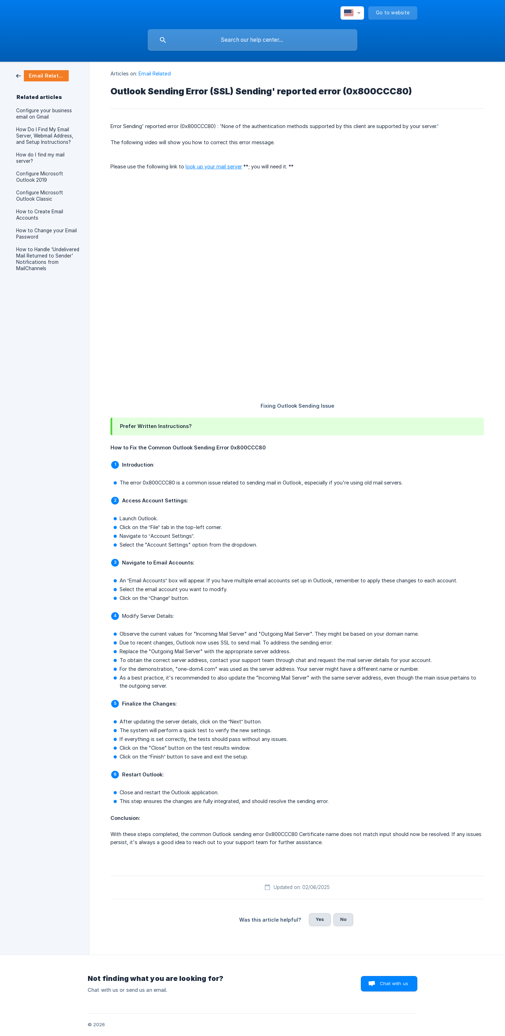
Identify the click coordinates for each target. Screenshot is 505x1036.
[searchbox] (252, 40)
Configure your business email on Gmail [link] (44, 114)
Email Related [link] (154, 73)
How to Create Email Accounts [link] (39, 215)
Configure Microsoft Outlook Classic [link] (39, 196)
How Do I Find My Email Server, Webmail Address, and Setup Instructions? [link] (44, 136)
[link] (42, 75)
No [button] (343, 919)
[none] (352, 13)
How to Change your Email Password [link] (46, 234)
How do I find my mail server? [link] (40, 158)
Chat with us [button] (394, 983)
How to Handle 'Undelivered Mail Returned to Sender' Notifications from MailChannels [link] (47, 259)
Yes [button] (320, 919)
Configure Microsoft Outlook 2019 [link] (39, 177)
